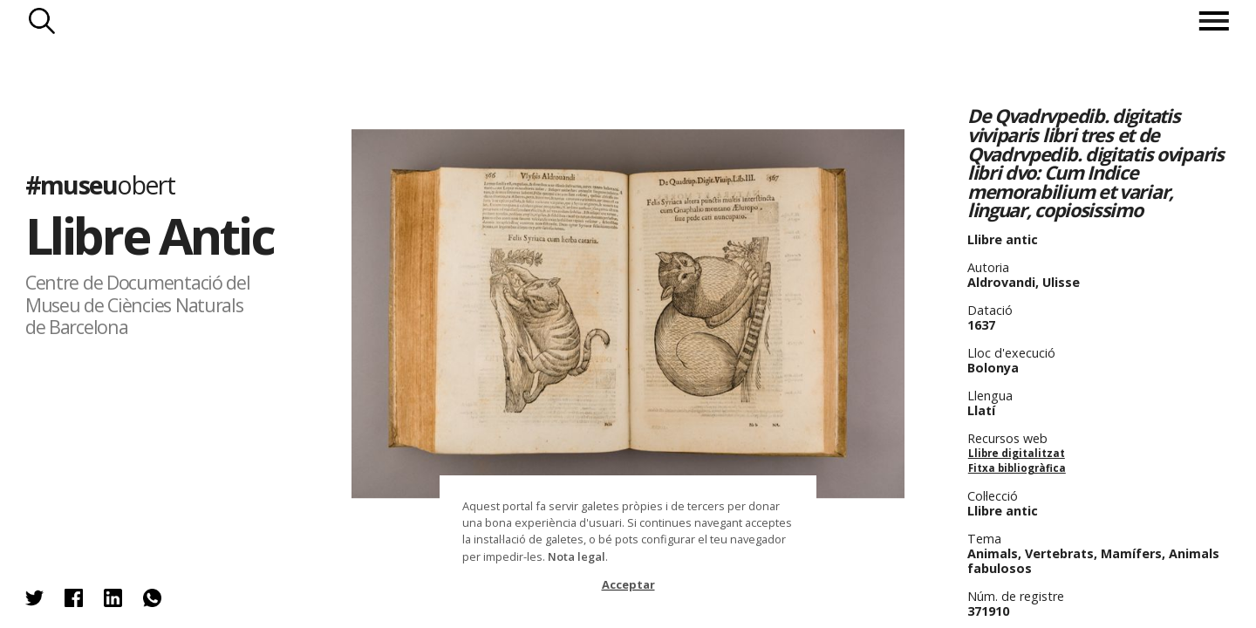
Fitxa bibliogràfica (1017, 467)
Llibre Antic (149, 235)
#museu (99, 184)
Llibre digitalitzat (1016, 453)
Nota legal (576, 556)
